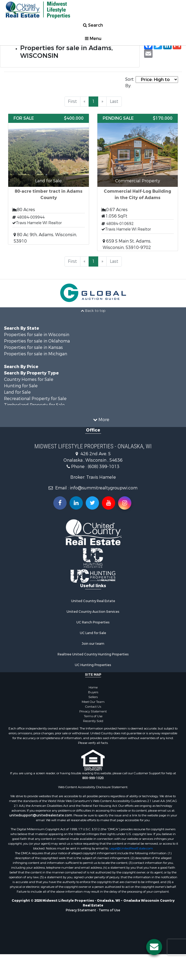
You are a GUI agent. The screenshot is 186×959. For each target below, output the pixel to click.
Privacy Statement (93, 711)
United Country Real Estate (93, 601)
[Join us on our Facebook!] (60, 503)
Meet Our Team (93, 702)
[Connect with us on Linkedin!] (76, 503)
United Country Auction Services (93, 612)
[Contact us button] (154, 947)
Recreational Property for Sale (35, 398)
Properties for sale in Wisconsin (36, 334)
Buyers (93, 692)
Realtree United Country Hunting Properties (93, 654)
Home (93, 687)
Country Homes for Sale (28, 379)
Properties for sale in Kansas (33, 347)
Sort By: (129, 82)
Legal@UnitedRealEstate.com (131, 848)
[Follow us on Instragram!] (124, 503)
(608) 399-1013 (103, 466)
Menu (93, 38)
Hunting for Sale (21, 386)
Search (93, 25)
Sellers (93, 697)
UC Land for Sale (93, 633)
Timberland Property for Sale (34, 405)
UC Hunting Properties (93, 665)
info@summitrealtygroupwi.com (103, 488)
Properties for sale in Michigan (35, 354)
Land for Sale (17, 392)
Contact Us (93, 706)
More (101, 419)
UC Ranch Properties (93, 622)
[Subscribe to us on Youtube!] (108, 503)
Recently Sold (93, 721)
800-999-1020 (92, 778)
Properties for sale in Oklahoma (37, 341)
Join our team (93, 644)
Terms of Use (93, 716)
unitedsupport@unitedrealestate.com (40, 815)
